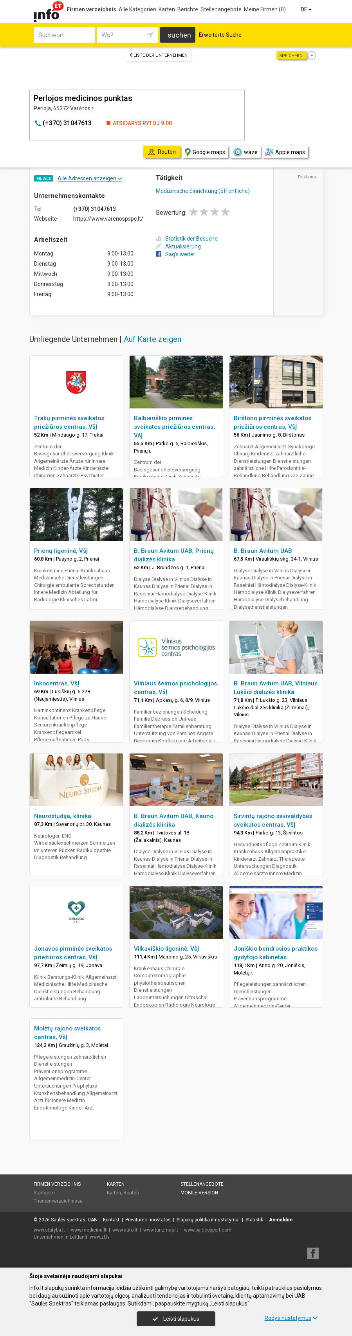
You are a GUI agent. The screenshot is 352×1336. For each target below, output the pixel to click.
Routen (131, 1193)
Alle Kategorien (137, 9)
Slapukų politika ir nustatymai (208, 1220)
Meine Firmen (265, 9)
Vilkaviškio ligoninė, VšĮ (166, 948)
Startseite (44, 1193)
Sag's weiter (175, 254)
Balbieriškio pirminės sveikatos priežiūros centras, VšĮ (174, 427)
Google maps (205, 152)
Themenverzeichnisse (58, 1201)
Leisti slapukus (176, 1319)
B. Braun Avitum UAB (263, 550)
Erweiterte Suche (220, 35)
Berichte (187, 9)
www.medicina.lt (89, 1230)
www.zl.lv (100, 1237)
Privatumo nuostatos (148, 1220)
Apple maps (285, 152)
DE (307, 9)
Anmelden (280, 1220)
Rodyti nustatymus (291, 1318)
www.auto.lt (124, 1230)
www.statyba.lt (49, 1230)
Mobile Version (199, 1193)
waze (245, 152)
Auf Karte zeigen (152, 339)
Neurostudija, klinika (62, 816)
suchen (179, 35)
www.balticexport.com (207, 1230)
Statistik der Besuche (187, 239)
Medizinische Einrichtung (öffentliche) (203, 191)
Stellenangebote (221, 9)
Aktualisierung (178, 246)
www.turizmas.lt (160, 1230)
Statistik (254, 1220)
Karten (167, 9)
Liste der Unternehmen (158, 55)
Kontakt (111, 1220)
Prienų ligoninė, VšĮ (61, 550)
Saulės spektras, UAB (74, 1220)
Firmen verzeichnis (91, 9)
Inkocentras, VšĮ (56, 683)
